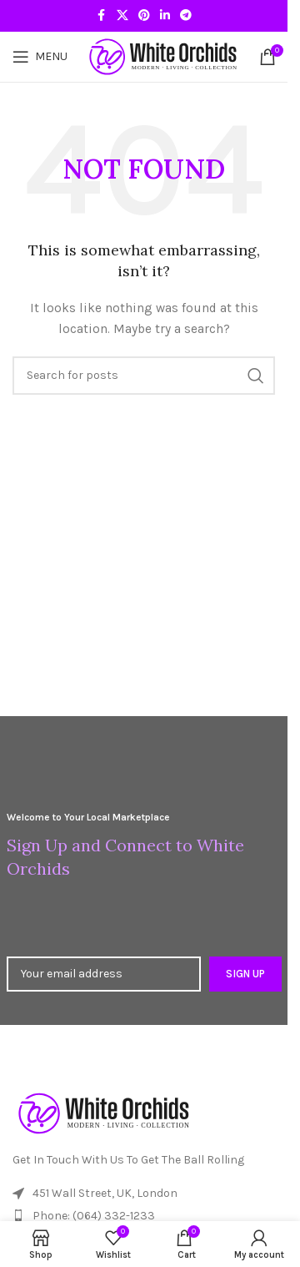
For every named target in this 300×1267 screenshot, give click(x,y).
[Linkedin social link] (165, 16)
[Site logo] (163, 55)
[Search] (143, 375)
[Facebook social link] (102, 16)
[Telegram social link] (186, 16)
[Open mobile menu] (40, 56)
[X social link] (122, 16)
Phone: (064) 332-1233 (93, 1216)
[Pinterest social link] (144, 16)
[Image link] (104, 1112)
